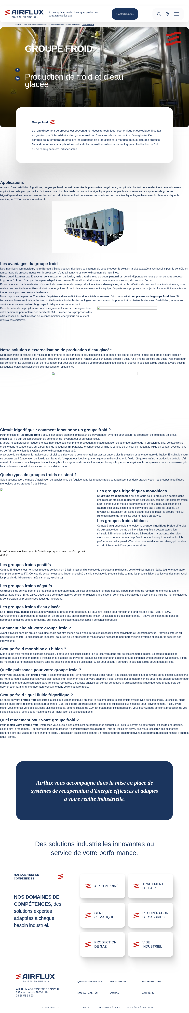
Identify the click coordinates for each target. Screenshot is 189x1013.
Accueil (18, 24)
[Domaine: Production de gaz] (102, 944)
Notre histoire (151, 981)
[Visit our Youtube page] (17, 71)
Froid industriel (73, 24)
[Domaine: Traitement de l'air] (150, 886)
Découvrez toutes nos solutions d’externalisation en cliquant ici (36, 366)
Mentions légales (109, 1008)
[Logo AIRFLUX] (24, 14)
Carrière (148, 993)
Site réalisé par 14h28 (140, 1008)
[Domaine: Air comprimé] (102, 886)
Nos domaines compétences (35, 24)
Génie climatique (57, 24)
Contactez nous (125, 13)
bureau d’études (20, 678)
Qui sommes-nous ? (90, 981)
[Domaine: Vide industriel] (150, 944)
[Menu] (176, 14)
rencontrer (56, 362)
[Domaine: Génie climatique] (102, 915)
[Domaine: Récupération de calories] (150, 915)
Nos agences (118, 981)
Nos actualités (88, 993)
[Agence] (167, 14)
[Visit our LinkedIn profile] (17, 79)
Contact (115, 993)
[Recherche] (159, 14)
